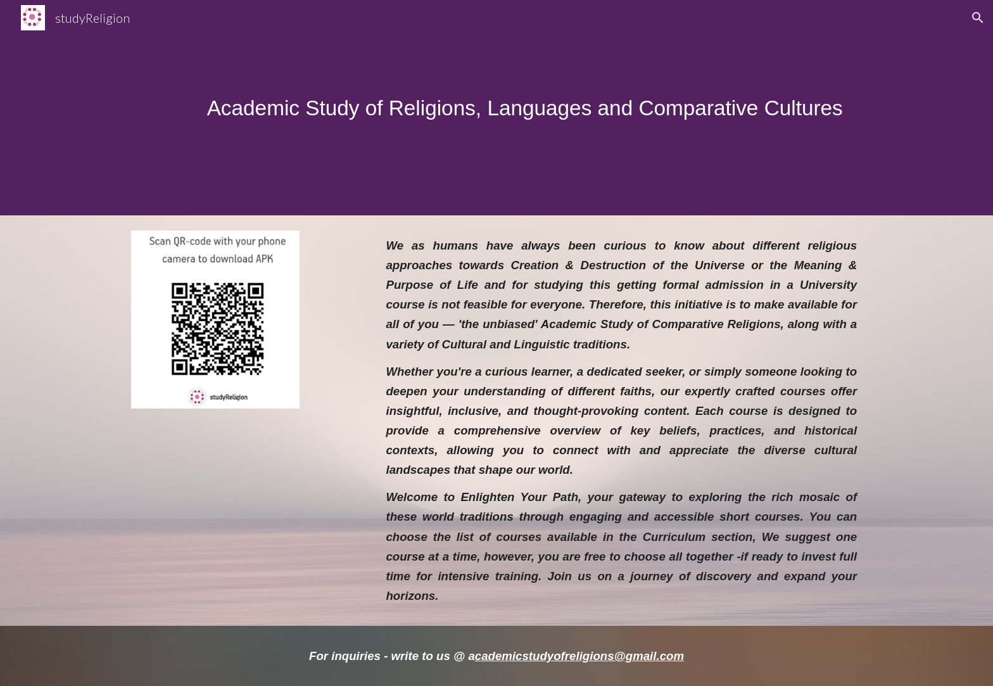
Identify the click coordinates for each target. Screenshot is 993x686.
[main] (527, 108)
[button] (978, 18)
